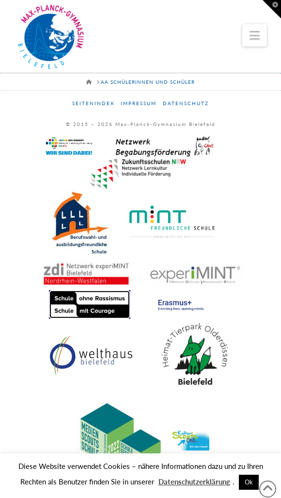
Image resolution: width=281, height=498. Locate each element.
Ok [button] (249, 482)
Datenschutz (186, 103)
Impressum (138, 103)
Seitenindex (93, 103)
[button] (254, 35)
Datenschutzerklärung (194, 481)
